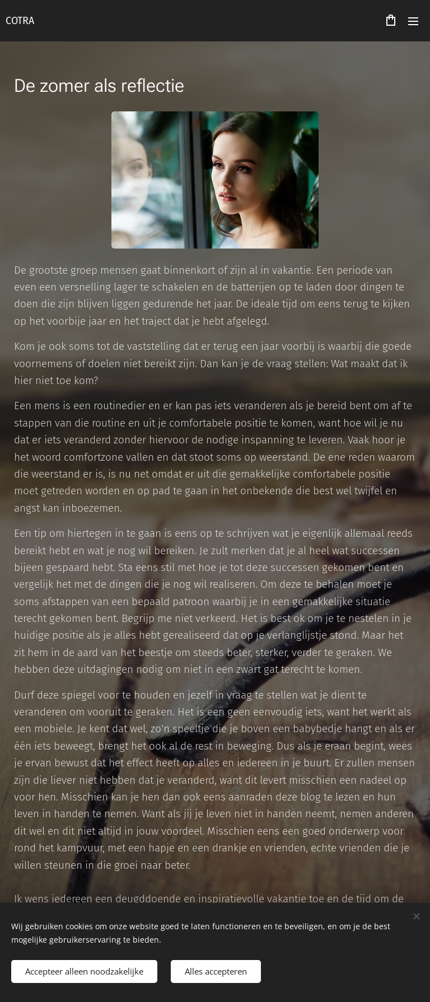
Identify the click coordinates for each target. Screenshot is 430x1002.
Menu (413, 21)
